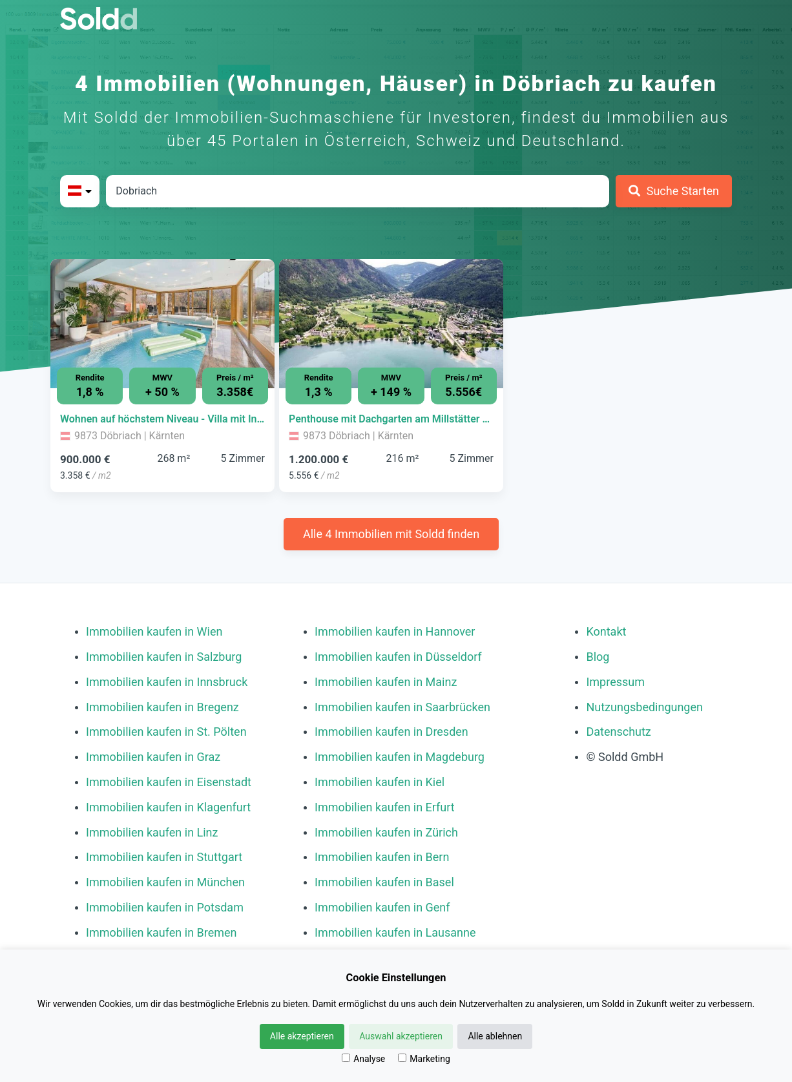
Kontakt (606, 631)
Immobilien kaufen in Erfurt (385, 807)
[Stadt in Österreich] (357, 191)
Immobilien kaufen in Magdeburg (400, 757)
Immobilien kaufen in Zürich (386, 832)
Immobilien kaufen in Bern (382, 857)
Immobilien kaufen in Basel (384, 882)
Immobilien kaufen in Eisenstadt (168, 782)
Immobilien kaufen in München (165, 882)
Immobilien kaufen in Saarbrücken (402, 707)
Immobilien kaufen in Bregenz (162, 707)
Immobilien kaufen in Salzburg (164, 656)
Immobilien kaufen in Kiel (379, 782)
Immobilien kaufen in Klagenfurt (168, 807)
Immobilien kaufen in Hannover (395, 631)
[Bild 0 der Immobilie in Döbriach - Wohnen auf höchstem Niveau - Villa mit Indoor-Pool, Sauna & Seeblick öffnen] (162, 323)
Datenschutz (618, 731)
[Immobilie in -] (162, 419)
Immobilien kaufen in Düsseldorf (398, 656)
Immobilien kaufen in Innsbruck (166, 682)
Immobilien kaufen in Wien (154, 631)
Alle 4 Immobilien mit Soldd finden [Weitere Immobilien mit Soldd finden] (391, 534)
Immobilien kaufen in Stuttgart (164, 857)
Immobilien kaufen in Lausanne (395, 932)
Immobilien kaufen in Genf (382, 907)
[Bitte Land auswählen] (79, 191)
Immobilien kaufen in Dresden (391, 731)
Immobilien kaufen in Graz (153, 757)
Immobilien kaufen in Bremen (161, 932)
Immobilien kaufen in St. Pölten (166, 731)
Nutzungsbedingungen (644, 707)
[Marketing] (402, 1058)
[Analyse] (346, 1058)
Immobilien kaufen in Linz (152, 832)
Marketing (424, 1059)
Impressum (615, 682)
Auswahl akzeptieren (401, 1036)
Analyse (363, 1059)
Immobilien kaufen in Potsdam (165, 907)
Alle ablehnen (495, 1036)
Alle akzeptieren (302, 1036)
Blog (597, 656)
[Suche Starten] (674, 191)
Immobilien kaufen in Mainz (386, 682)
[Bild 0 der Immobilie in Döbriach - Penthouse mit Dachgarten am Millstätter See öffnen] (391, 323)
